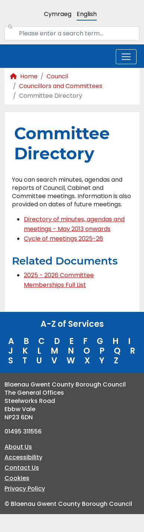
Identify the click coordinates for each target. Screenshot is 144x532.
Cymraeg (57, 14)
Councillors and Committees (60, 86)
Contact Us (21, 467)
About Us (18, 446)
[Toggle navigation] (126, 56)
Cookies (16, 478)
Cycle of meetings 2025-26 (63, 238)
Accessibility (23, 457)
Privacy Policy (24, 488)
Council (57, 76)
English (87, 14)
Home (24, 76)
